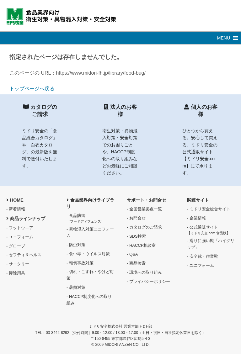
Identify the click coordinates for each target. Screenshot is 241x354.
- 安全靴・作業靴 (202, 256)
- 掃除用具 (15, 273)
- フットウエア (19, 227)
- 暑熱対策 (76, 287)
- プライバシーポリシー (148, 281)
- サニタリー (17, 264)
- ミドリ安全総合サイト (208, 209)
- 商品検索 (136, 263)
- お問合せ (136, 218)
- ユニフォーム (19, 237)
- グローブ (15, 246)
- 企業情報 (196, 218)
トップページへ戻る (32, 88)
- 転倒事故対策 (80, 263)
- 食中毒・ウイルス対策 (88, 253)
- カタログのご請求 (144, 227)
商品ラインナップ (25, 218)
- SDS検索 (136, 236)
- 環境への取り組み (144, 272)
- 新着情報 (15, 209)
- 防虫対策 (76, 244)
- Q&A (132, 254)
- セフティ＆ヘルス (23, 254)
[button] (223, 38)
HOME (15, 200)
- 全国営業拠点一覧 (144, 209)
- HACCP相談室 (141, 245)
